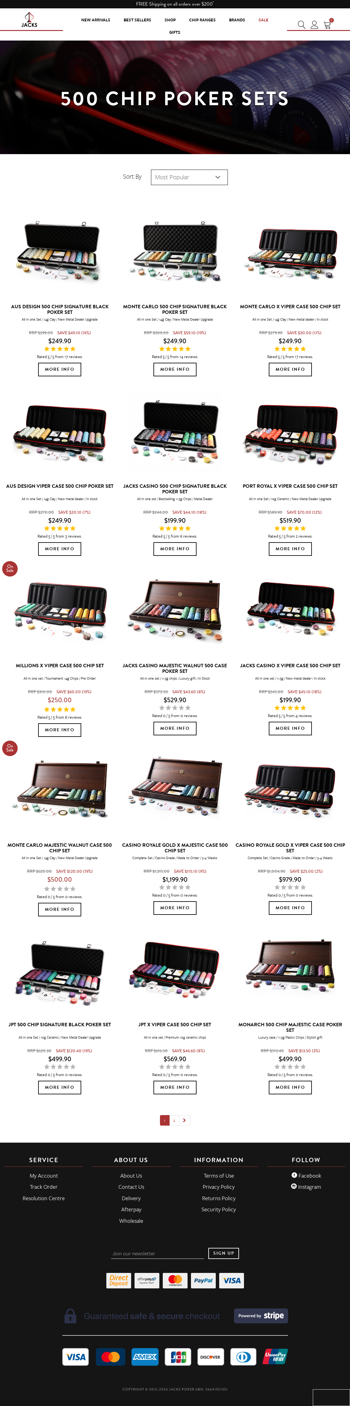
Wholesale (131, 1221)
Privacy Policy (219, 1187)
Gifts (174, 32)
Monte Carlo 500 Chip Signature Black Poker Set (175, 309)
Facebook (306, 1175)
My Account (44, 1175)
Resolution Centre (44, 1198)
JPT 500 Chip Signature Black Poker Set (60, 1024)
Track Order (44, 1187)
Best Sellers (137, 20)
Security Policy (219, 1209)
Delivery (131, 1198)
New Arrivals (95, 20)
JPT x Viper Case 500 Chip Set (175, 1024)
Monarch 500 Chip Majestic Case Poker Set (290, 1027)
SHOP (170, 20)
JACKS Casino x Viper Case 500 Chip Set (290, 665)
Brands (237, 20)
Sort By (132, 176)
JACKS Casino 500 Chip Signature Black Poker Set (175, 488)
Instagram (306, 1187)
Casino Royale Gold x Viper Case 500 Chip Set (290, 847)
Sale (263, 20)
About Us (131, 1175)
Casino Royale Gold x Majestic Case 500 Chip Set (175, 847)
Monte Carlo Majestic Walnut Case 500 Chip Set (59, 847)
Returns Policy (219, 1198)
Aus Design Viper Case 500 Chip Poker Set (59, 486)
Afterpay (131, 1209)
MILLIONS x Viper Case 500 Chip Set (60, 665)
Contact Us (131, 1187)
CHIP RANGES (202, 20)
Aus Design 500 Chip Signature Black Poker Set (60, 309)
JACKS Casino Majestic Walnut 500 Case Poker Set (175, 668)
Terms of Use (219, 1175)
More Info (59, 369)
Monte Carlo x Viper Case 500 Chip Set (290, 306)
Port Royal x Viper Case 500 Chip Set (290, 486)
